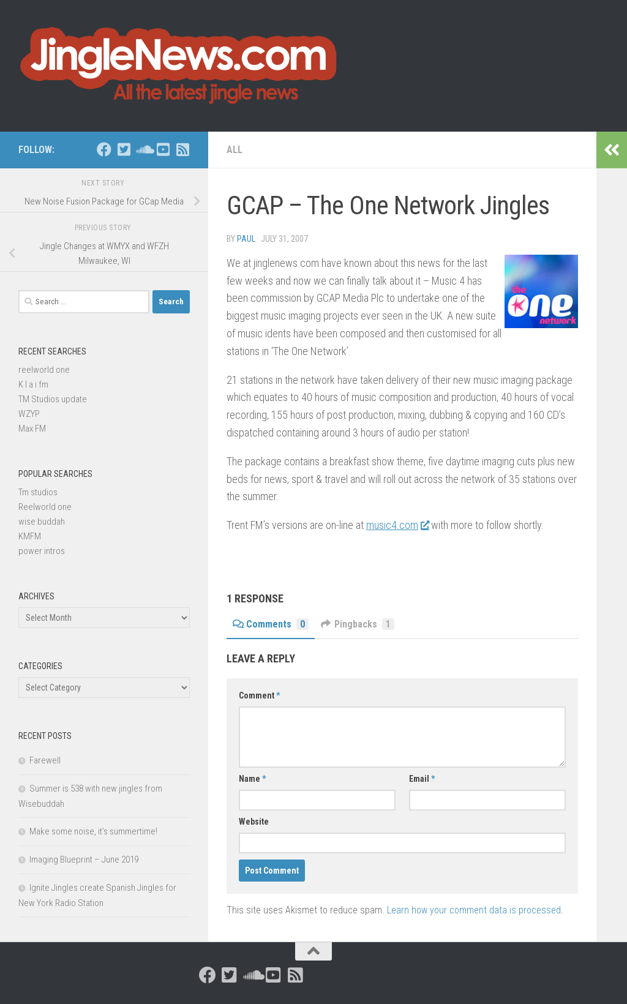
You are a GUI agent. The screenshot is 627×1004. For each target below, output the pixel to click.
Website (254, 821)
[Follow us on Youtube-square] (163, 149)
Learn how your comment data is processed (474, 910)
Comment (259, 695)
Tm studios (38, 492)
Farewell (45, 760)
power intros (41, 550)
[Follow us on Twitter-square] (123, 149)
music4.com (397, 525)
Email (422, 779)
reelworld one (44, 369)
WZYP (29, 413)
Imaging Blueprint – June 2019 (83, 859)
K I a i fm (33, 384)
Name (252, 779)
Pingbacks (357, 624)
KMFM (29, 536)
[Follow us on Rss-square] (182, 149)
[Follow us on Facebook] (104, 149)
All (234, 149)
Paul (246, 239)
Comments (271, 624)
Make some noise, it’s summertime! (93, 831)
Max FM (32, 428)
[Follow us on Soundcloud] (143, 149)
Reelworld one (45, 506)
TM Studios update (52, 399)
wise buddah (41, 521)
